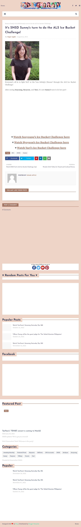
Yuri (33, 456)
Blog (16, 524)
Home (7, 23)
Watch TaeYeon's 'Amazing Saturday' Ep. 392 (28, 343)
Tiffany (20, 456)
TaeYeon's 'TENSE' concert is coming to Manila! (21, 431)
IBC (13, 153)
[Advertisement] (40, 299)
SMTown (40, 452)
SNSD (18, 153)
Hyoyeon (31, 452)
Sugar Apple (11, 37)
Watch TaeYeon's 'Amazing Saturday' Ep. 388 (28, 325)
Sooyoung (74, 452)
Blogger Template (33, 524)
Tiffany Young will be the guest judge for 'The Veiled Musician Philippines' (37, 334)
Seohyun (65, 452)
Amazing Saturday (8, 452)
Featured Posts (21, 452)
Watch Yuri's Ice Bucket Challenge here (41, 148)
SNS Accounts (49, 452)
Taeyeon (12, 456)
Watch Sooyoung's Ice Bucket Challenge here (41, 137)
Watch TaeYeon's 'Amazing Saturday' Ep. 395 (28, 480)
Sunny (12, 23)
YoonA (27, 456)
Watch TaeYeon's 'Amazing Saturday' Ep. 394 (28, 471)
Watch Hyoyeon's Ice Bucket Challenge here (41, 142)
